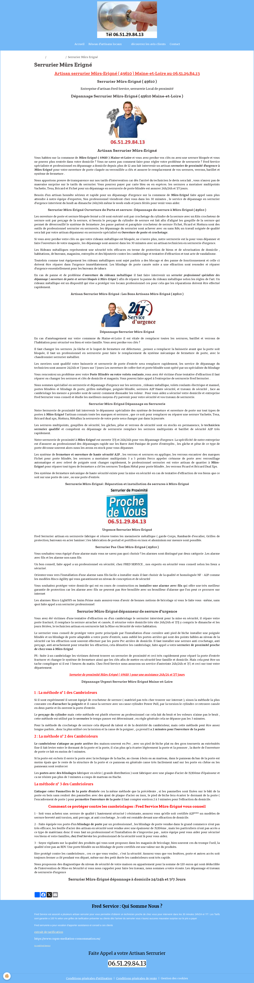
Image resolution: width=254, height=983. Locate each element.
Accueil (80, 44)
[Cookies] (7, 976)
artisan (39, 57)
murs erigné (56, 57)
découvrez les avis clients (148, 44)
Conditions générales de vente (136, 978)
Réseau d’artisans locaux (105, 44)
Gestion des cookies (174, 978)
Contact (175, 44)
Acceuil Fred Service (42, 946)
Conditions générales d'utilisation (89, 978)
